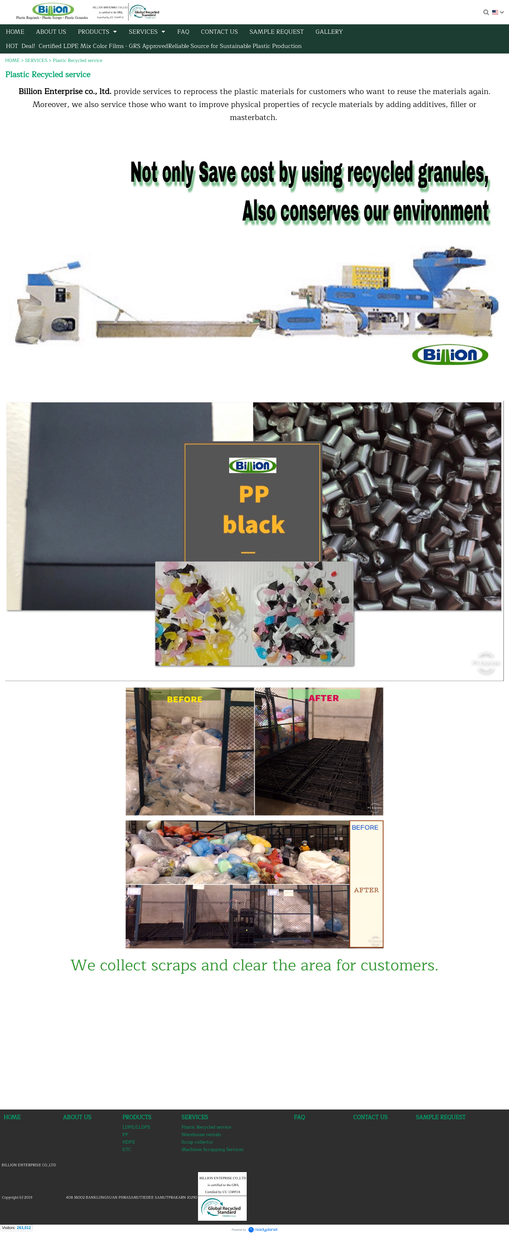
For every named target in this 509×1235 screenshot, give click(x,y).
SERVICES (36, 60)
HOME (12, 60)
